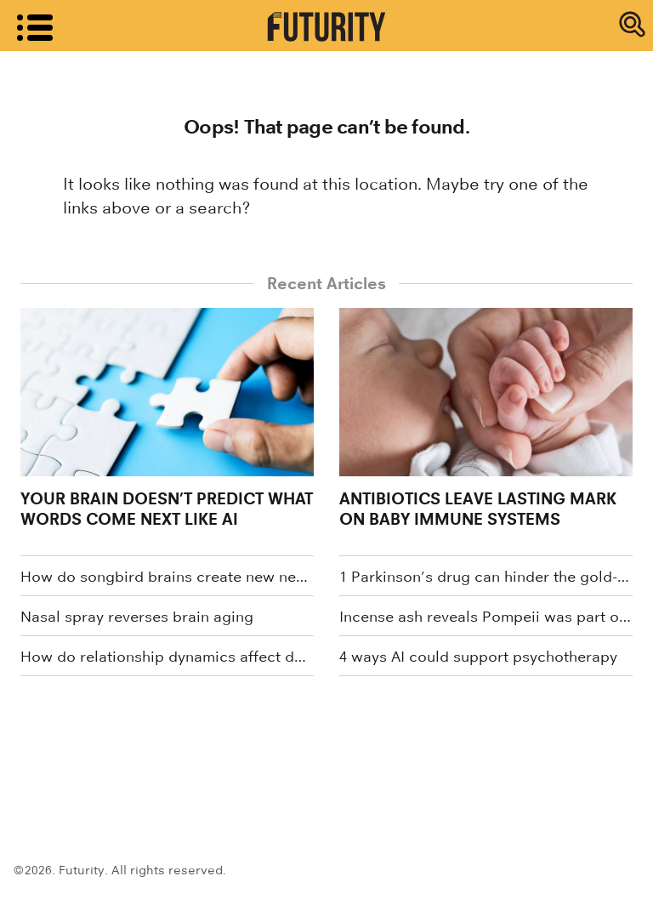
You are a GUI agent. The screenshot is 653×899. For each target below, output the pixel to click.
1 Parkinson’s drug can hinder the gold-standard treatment (486, 576)
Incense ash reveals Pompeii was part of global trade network (486, 616)
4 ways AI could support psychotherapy (478, 656)
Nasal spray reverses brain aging (136, 616)
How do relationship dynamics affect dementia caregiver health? (167, 656)
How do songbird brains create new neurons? (167, 576)
